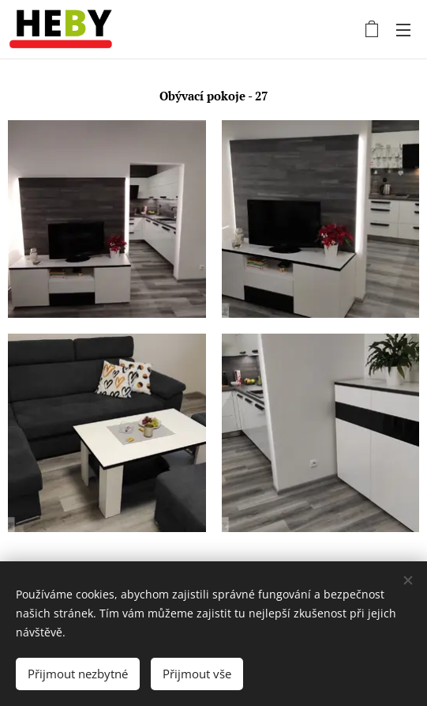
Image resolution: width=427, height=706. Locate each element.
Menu (403, 30)
